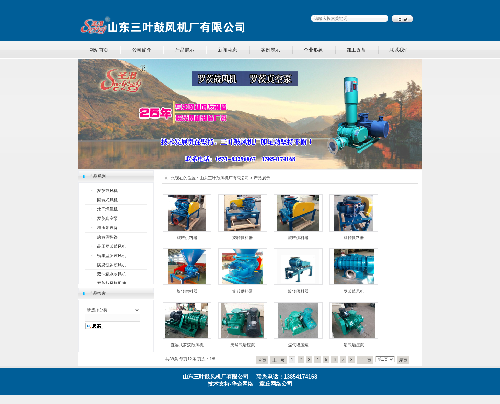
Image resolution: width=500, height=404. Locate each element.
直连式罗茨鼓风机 (187, 345)
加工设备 (356, 50)
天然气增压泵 (242, 345)
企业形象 (313, 50)
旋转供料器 (107, 237)
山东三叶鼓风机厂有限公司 (224, 178)
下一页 (365, 360)
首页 (262, 360)
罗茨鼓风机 (107, 190)
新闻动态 (227, 50)
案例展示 (270, 50)
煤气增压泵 (298, 345)
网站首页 (98, 50)
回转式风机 (107, 200)
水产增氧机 (107, 209)
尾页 (403, 360)
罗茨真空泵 (107, 218)
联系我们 (399, 50)
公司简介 (141, 50)
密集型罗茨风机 (111, 255)
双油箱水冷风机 (111, 274)
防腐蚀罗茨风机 (111, 264)
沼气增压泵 (354, 345)
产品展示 (184, 50)
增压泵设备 (107, 227)
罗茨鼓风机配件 (111, 283)
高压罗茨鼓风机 (111, 246)
